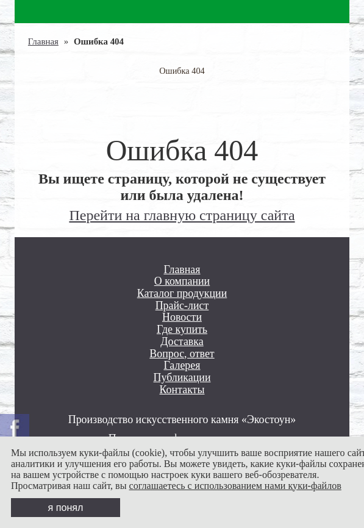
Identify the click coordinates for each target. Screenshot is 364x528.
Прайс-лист (182, 306)
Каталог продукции (182, 293)
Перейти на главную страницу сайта (181, 215)
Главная (43, 41)
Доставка (181, 342)
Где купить (182, 329)
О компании (182, 281)
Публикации (182, 378)
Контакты (182, 390)
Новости (182, 317)
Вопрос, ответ (181, 354)
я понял (66, 507)
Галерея (181, 365)
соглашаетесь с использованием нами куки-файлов (235, 485)
